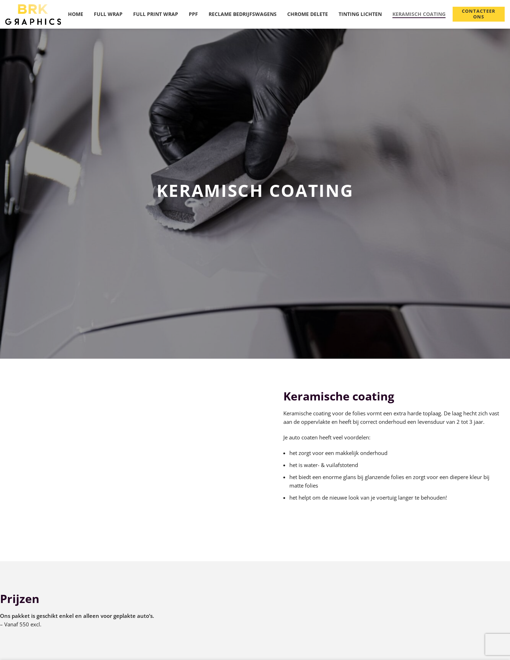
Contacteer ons (479, 14)
